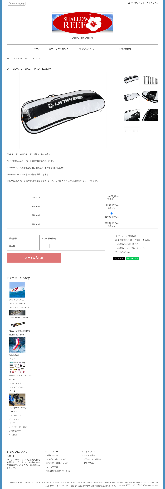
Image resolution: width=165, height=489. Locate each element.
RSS (85, 463)
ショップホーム (53, 451)
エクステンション (17, 387)
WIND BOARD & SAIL (21, 369)
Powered (138, 486)
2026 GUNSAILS (17, 291)
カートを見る (89, 455)
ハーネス (13, 411)
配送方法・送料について (57, 463)
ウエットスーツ (16, 419)
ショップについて (86, 48)
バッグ (37, 58)
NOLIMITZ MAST (17, 335)
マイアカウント (138, 3)
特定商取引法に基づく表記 (58, 471)
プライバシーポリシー (93, 459)
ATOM (91, 463)
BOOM (12, 379)
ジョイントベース (17, 383)
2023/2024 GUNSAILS (19, 307)
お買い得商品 (15, 431)
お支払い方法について (56, 459)
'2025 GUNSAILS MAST (20, 326)
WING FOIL (17, 346)
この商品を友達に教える (126, 244)
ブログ (106, 48)
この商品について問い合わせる (130, 248)
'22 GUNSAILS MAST (18, 314)
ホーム (37, 48)
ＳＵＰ (12, 359)
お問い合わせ (124, 48)
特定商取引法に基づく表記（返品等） (133, 240)
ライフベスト (15, 415)
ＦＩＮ (12, 391)
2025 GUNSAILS (17, 304)
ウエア (12, 423)
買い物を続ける (122, 252)
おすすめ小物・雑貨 (18, 427)
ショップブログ (53, 467)
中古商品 (13, 435)
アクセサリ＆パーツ (24, 58)
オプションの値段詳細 (125, 236)
